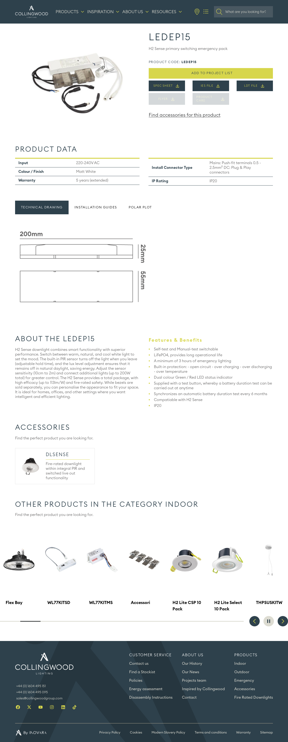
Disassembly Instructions (151, 697)
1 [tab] (10, 621)
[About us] (136, 12)
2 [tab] (30, 621)
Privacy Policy (109, 732)
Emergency (244, 680)
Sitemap (266, 732)
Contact (189, 697)
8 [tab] (152, 621)
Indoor (240, 663)
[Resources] (167, 12)
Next (283, 621)
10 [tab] (193, 621)
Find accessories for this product (184, 115)
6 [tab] (112, 621)
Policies (135, 680)
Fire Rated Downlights (253, 697)
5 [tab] (91, 621)
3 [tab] (51, 621)
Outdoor (241, 672)
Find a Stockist (142, 672)
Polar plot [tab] (140, 207)
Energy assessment (145, 689)
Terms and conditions (211, 732)
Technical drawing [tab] (42, 207)
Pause (268, 621)
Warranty (243, 732)
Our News (190, 672)
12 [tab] (233, 621)
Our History (192, 663)
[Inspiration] (103, 12)
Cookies (136, 732)
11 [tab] (213, 621)
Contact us (138, 663)
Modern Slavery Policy (168, 732)
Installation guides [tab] (95, 207)
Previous (254, 621)
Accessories (244, 689)
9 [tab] (172, 621)
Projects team (194, 680)
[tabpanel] (144, 267)
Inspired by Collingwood (203, 689)
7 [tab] (132, 621)
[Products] (70, 12)
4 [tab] (71, 621)
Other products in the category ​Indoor (106, 504)
